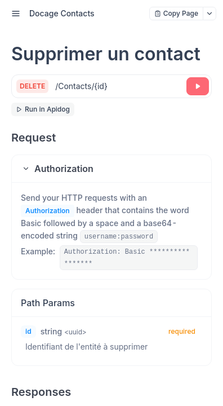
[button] (111, 168)
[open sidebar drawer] (16, 14)
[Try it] (197, 86)
